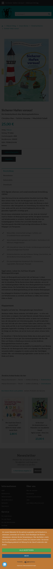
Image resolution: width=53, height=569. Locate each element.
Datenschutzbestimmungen (29, 565)
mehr (26, 556)
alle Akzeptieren (26, 550)
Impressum (19, 565)
